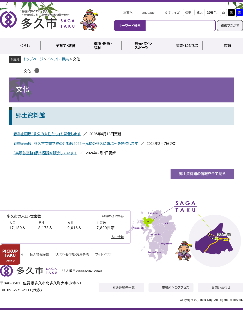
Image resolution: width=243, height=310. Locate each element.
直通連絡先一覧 (123, 287)
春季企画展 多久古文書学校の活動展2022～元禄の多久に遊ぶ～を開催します (76, 144)
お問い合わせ (221, 287)
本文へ (128, 12)
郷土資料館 (30, 115)
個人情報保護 (39, 254)
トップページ (33, 59)
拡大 (199, 12)
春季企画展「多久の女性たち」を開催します (47, 134)
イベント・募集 (58, 59)
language (148, 12)
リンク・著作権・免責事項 (72, 254)
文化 (27, 71)
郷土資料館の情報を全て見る (202, 174)
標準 (188, 12)
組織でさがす (229, 25)
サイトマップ (103, 254)
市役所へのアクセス (175, 287)
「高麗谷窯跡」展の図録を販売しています (45, 153)
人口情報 (117, 237)
